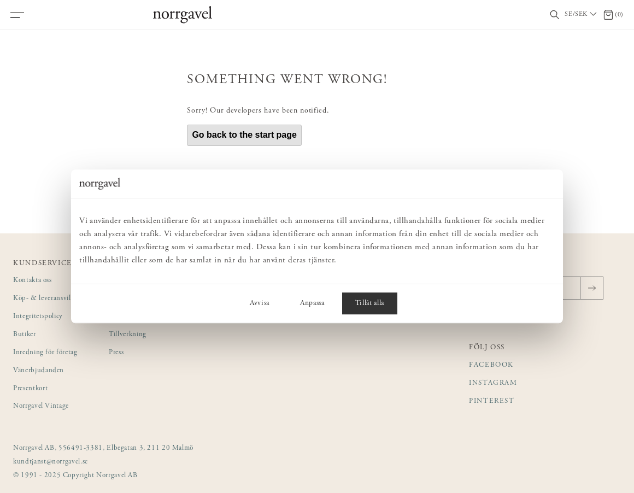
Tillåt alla (369, 304)
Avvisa (259, 304)
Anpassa (312, 304)
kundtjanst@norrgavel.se (50, 462)
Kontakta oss (32, 280)
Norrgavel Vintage (41, 406)
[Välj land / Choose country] (581, 14)
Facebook (491, 365)
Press (116, 352)
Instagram (493, 383)
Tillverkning (127, 334)
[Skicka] (591, 288)
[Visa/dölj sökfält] (555, 15)
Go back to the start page (244, 134)
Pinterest (492, 401)
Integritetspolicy (38, 316)
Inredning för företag (45, 352)
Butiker (24, 334)
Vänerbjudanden (38, 370)
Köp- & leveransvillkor (48, 298)
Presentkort (30, 388)
